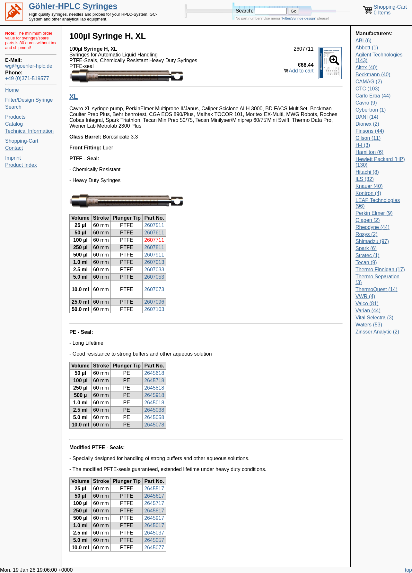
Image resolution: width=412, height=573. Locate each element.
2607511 (154, 225)
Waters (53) (368, 324)
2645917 (154, 518)
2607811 (154, 247)
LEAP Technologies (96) (377, 203)
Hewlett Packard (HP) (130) (380, 162)
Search (13, 107)
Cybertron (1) (370, 110)
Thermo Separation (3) (377, 279)
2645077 (154, 547)
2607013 (154, 262)
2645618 (154, 373)
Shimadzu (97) (372, 241)
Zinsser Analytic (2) (377, 331)
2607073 (154, 289)
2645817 (154, 510)
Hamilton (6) (369, 152)
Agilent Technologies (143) (378, 57)
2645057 (154, 540)
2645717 (154, 503)
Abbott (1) (366, 47)
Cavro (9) (366, 102)
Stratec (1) (367, 255)
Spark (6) (366, 248)
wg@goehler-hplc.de (28, 66)
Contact (14, 148)
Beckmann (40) (372, 74)
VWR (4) (365, 296)
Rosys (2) (366, 234)
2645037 (154, 532)
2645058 (154, 417)
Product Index (21, 165)
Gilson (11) (368, 138)
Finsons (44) (369, 131)
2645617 (154, 496)
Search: (244, 10)
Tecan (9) (366, 262)
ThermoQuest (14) (376, 289)
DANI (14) (366, 117)
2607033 (154, 269)
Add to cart (301, 70)
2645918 (154, 395)
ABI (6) (363, 40)
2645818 (154, 388)
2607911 (154, 254)
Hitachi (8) (367, 172)
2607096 (154, 302)
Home (12, 90)
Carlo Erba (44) (372, 95)
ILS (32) (364, 179)
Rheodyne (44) (372, 227)
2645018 (154, 402)
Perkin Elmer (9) (374, 213)
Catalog (14, 124)
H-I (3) (362, 145)
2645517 (154, 488)
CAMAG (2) (368, 81)
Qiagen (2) (367, 220)
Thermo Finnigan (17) (380, 269)
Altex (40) (366, 67)
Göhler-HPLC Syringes (73, 6)
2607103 (154, 309)
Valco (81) (367, 303)
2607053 (154, 277)
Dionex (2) (367, 124)
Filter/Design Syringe (29, 100)
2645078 (154, 424)
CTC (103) (367, 88)
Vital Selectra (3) (374, 317)
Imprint (13, 158)
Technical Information (29, 131)
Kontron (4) (368, 193)
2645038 (154, 410)
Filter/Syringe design (298, 18)
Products (15, 117)
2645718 (154, 380)
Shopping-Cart (21, 141)
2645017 (154, 525)
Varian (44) (368, 310)
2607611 (154, 232)
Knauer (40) (369, 186)
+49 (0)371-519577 (27, 78)
